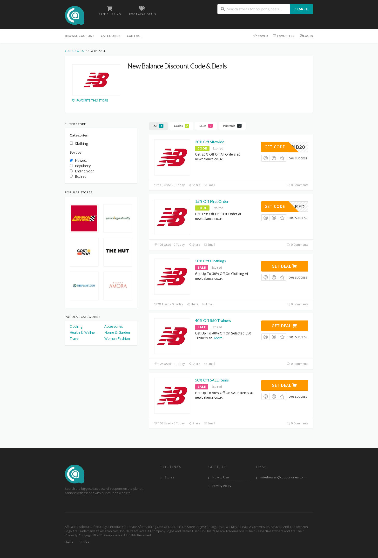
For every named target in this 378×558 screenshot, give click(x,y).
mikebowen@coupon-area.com (282, 477)
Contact (134, 36)
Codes (181, 126)
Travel (74, 338)
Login (306, 36)
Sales (206, 126)
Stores (169, 477)
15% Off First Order (212, 201)
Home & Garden (117, 332)
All (158, 126)
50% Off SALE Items (212, 380)
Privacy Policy (221, 486)
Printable (232, 126)
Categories (111, 36)
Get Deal (284, 266)
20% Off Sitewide (209, 141)
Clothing (76, 326)
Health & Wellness (84, 332)
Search (302, 9)
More (218, 338)
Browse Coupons (79, 36)
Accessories (113, 326)
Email (209, 185)
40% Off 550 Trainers (213, 320)
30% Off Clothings (210, 261)
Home (69, 542)
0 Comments (297, 185)
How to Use (220, 477)
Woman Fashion (117, 338)
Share (194, 185)
